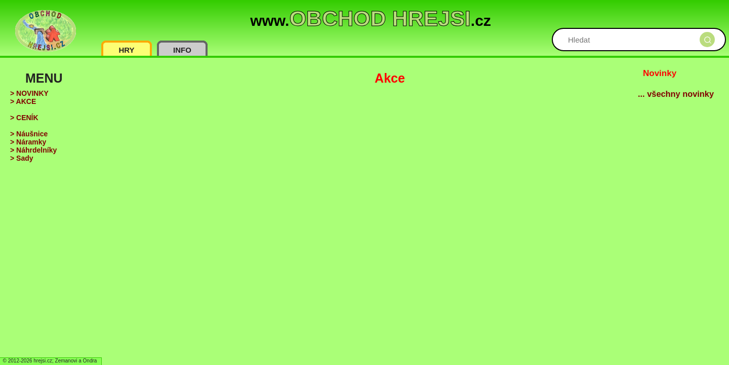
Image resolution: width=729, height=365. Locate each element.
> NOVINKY (29, 93)
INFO (182, 50)
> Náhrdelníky (33, 150)
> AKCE (23, 101)
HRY (126, 50)
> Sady (21, 158)
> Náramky (28, 142)
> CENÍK (24, 118)
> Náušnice (29, 134)
